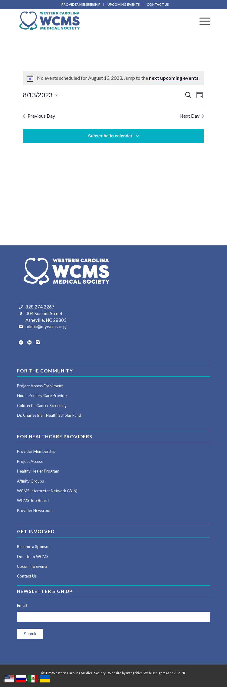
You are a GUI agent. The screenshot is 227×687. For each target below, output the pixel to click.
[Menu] (201, 21)
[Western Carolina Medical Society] (94, 21)
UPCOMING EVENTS (123, 4)
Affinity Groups (30, 481)
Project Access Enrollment (40, 385)
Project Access (30, 461)
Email (22, 605)
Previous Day (39, 116)
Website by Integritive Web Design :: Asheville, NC (147, 673)
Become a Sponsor (33, 546)
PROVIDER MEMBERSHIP (80, 4)
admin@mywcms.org (45, 326)
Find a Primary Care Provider (42, 395)
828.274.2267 (39, 306)
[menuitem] (81, 4)
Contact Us (27, 576)
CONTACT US (158, 4)
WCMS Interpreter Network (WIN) (47, 490)
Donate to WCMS (32, 556)
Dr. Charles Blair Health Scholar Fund (49, 415)
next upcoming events (174, 78)
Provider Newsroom (35, 510)
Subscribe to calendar (110, 135)
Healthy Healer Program (38, 471)
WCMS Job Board (33, 500)
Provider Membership (36, 451)
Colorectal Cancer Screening (42, 405)
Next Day (191, 116)
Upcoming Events (32, 566)
